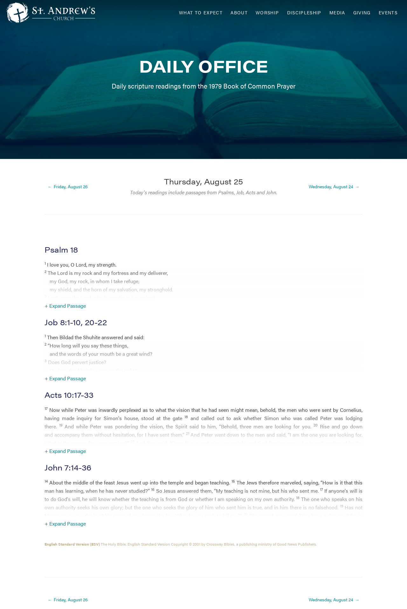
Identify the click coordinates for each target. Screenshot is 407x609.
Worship (267, 13)
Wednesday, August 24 (331, 186)
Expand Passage (67, 305)
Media (337, 13)
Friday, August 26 (71, 186)
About (239, 13)
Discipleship (304, 13)
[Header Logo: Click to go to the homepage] (57, 13)
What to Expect (201, 13)
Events (388, 13)
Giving (362, 13)
